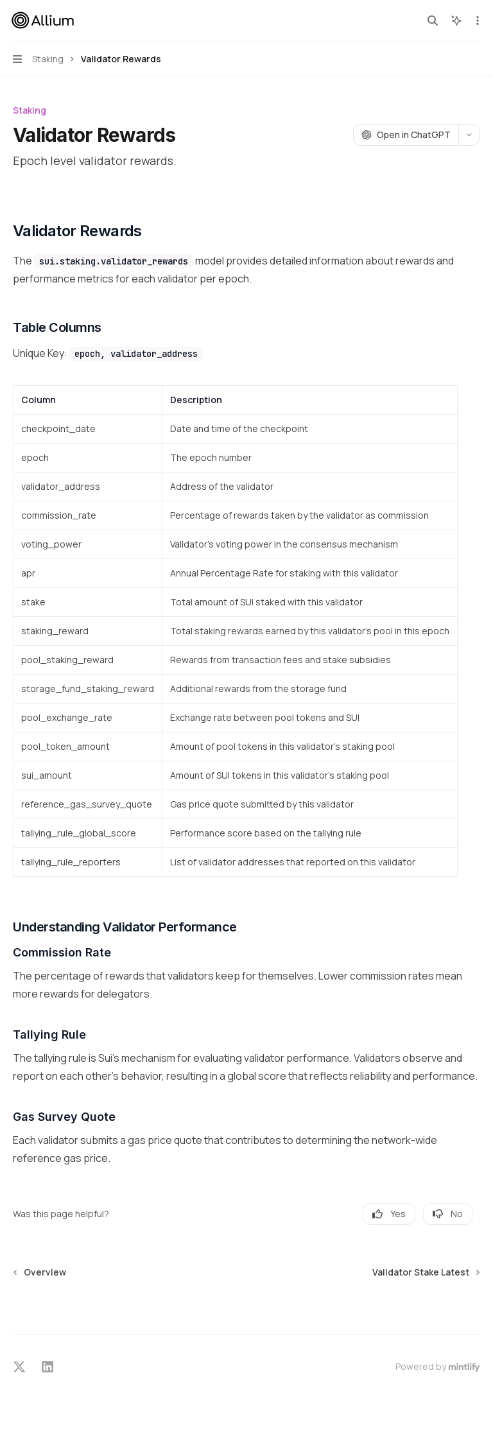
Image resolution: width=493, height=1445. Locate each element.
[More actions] (476, 21)
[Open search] (432, 20)
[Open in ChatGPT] (405, 135)
